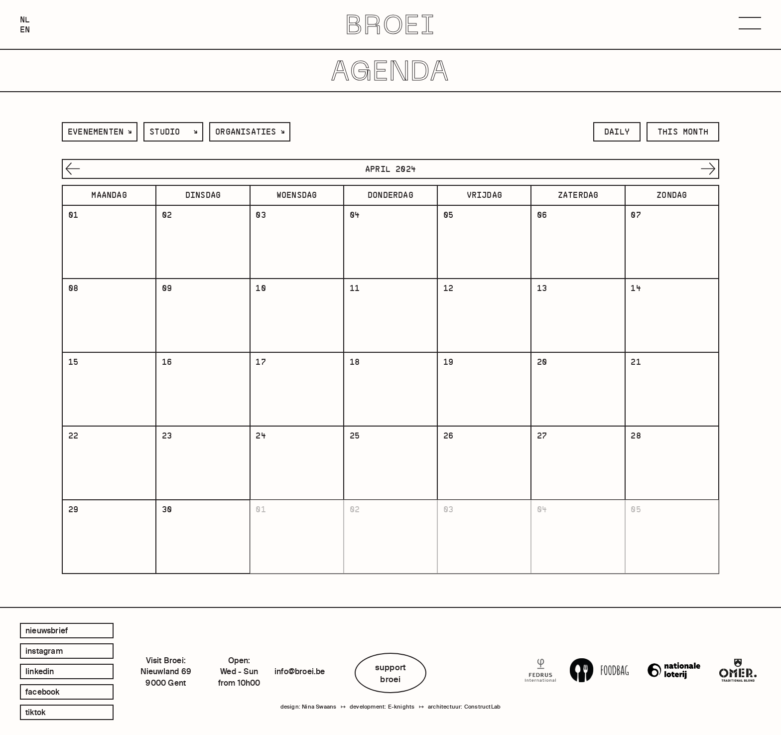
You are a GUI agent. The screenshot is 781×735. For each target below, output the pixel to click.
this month (682, 132)
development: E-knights (382, 706)
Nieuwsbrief (46, 630)
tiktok (35, 712)
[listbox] (99, 132)
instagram (44, 651)
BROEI (390, 24)
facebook (42, 692)
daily (617, 132)
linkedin (39, 671)
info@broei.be (299, 671)
